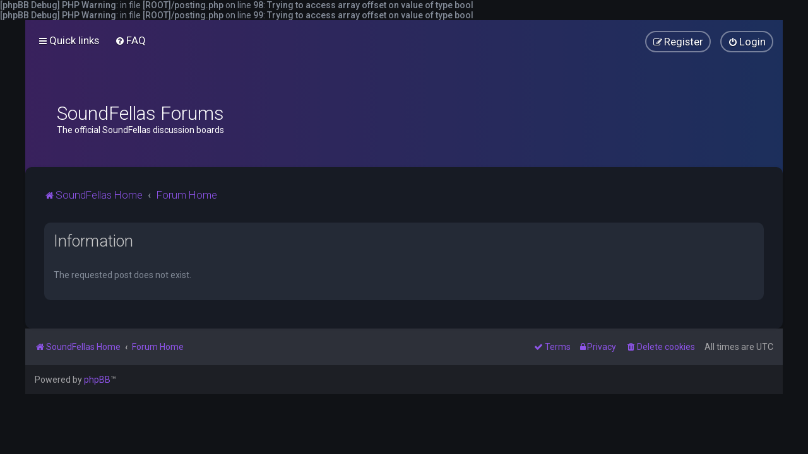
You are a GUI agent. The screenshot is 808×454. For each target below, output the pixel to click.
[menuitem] (130, 40)
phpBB (97, 380)
